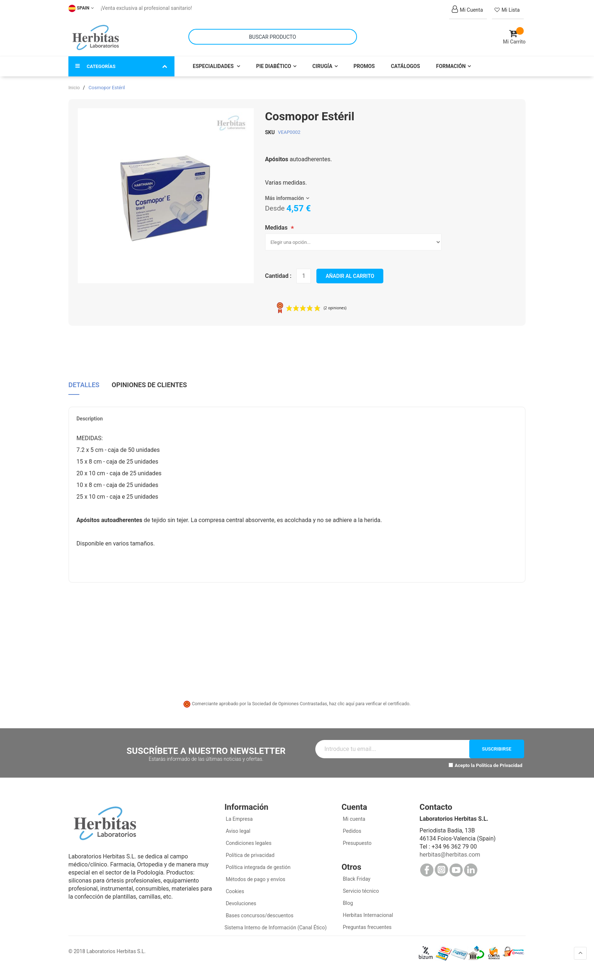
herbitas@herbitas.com (450, 851)
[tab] (83, 383)
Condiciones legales (248, 840)
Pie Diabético (273, 63)
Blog (347, 900)
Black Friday (356, 876)
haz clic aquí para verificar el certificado (369, 700)
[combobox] (272, 35)
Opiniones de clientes (149, 381)
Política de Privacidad (499, 762)
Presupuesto (357, 840)
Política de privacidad (250, 852)
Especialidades (214, 63)
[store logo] (95, 35)
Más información (284, 195)
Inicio (74, 84)
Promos (364, 63)
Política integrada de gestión (258, 864)
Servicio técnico (360, 888)
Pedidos (351, 828)
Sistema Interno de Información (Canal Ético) (276, 925)
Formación (451, 63)
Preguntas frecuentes (367, 924)
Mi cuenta (353, 816)
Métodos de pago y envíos (255, 876)
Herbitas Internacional (367, 912)
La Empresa (239, 816)
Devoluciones (240, 900)
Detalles (83, 381)
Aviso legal (238, 828)
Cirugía (322, 63)
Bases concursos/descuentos (259, 912)
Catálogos (405, 63)
